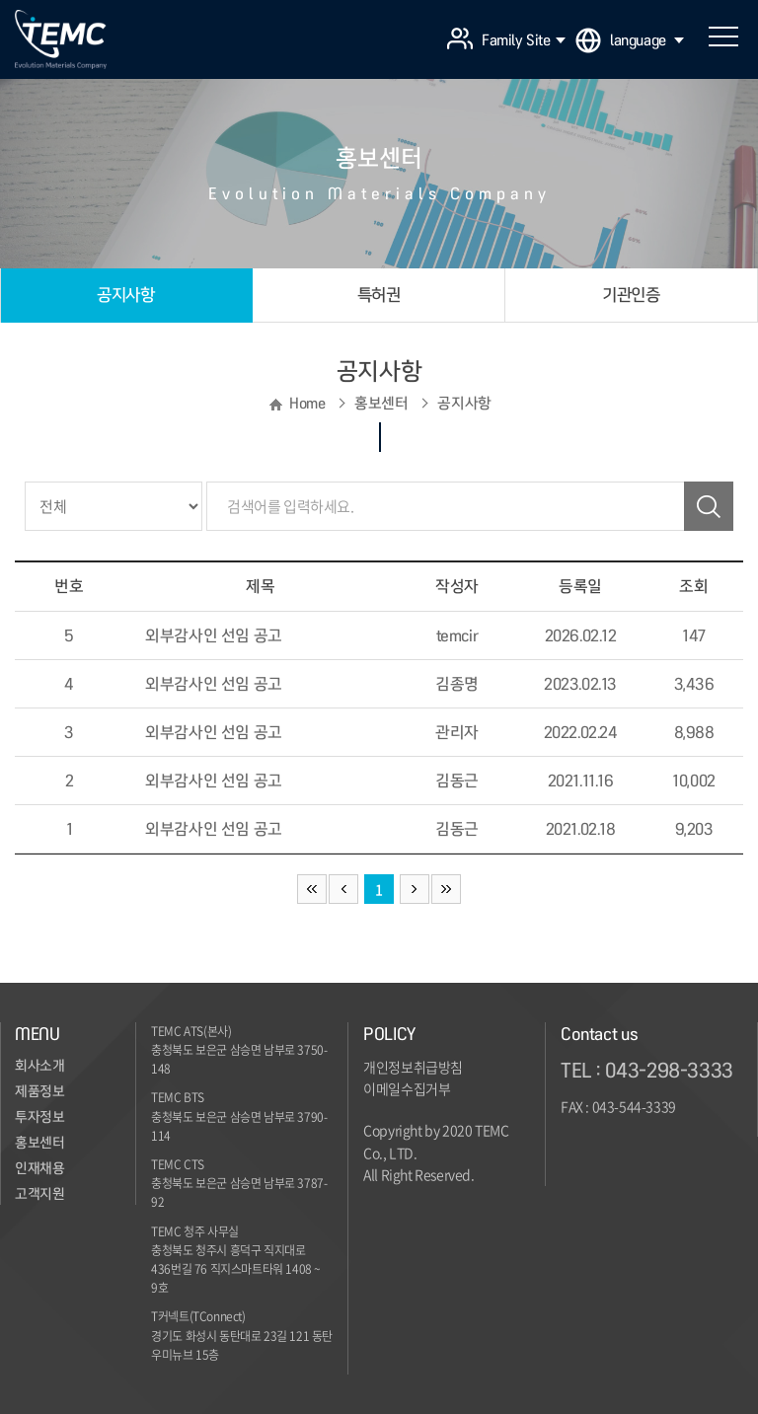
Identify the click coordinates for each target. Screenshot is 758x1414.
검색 (708, 506)
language (647, 40)
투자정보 (39, 1117)
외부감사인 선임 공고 (213, 635)
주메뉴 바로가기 (0, 0)
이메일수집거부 (406, 1088)
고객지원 (39, 1194)
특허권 (379, 294)
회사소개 (39, 1066)
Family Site (524, 40)
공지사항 (125, 294)
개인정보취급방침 (413, 1067)
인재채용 (39, 1168)
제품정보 (39, 1091)
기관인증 (630, 294)
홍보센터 (39, 1143)
